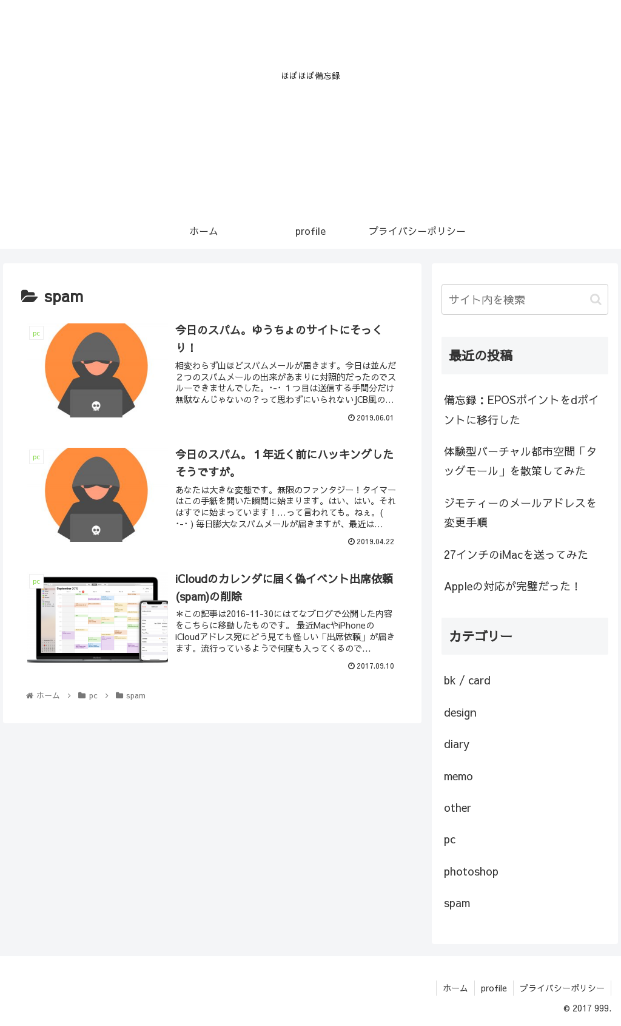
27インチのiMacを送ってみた (516, 554)
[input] (524, 299)
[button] (595, 299)
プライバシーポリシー (562, 988)
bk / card (467, 679)
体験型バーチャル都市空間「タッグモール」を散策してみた (520, 461)
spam (457, 902)
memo (458, 775)
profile (494, 988)
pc (449, 838)
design (460, 712)
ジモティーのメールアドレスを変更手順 (520, 512)
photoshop (471, 871)
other (457, 807)
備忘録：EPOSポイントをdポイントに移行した (521, 409)
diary (456, 743)
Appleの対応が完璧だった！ (513, 585)
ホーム (455, 988)
